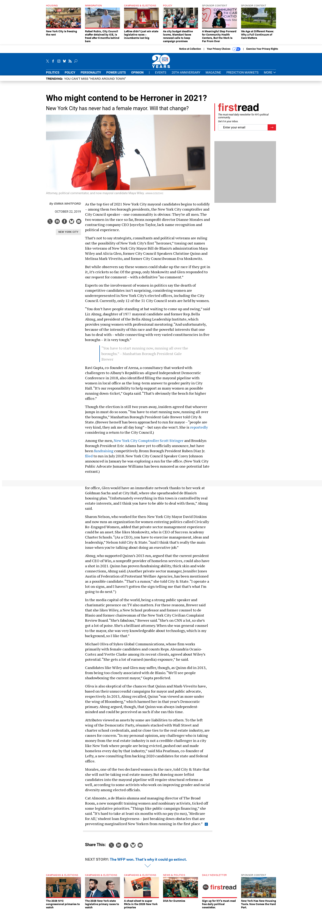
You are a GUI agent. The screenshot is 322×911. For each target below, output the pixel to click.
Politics (52, 72)
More (270, 72)
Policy (70, 72)
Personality (91, 72)
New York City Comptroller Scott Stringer (148, 440)
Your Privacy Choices (223, 49)
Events (160, 72)
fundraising (103, 450)
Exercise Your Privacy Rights (262, 48)
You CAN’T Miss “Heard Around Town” (95, 78)
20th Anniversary (186, 72)
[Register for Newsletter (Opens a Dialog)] (272, 127)
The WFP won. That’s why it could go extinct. (148, 859)
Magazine (213, 72)
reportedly (199, 427)
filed (89, 455)
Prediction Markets (242, 72)
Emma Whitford (65, 203)
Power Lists (116, 72)
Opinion (137, 72)
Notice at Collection (190, 48)
